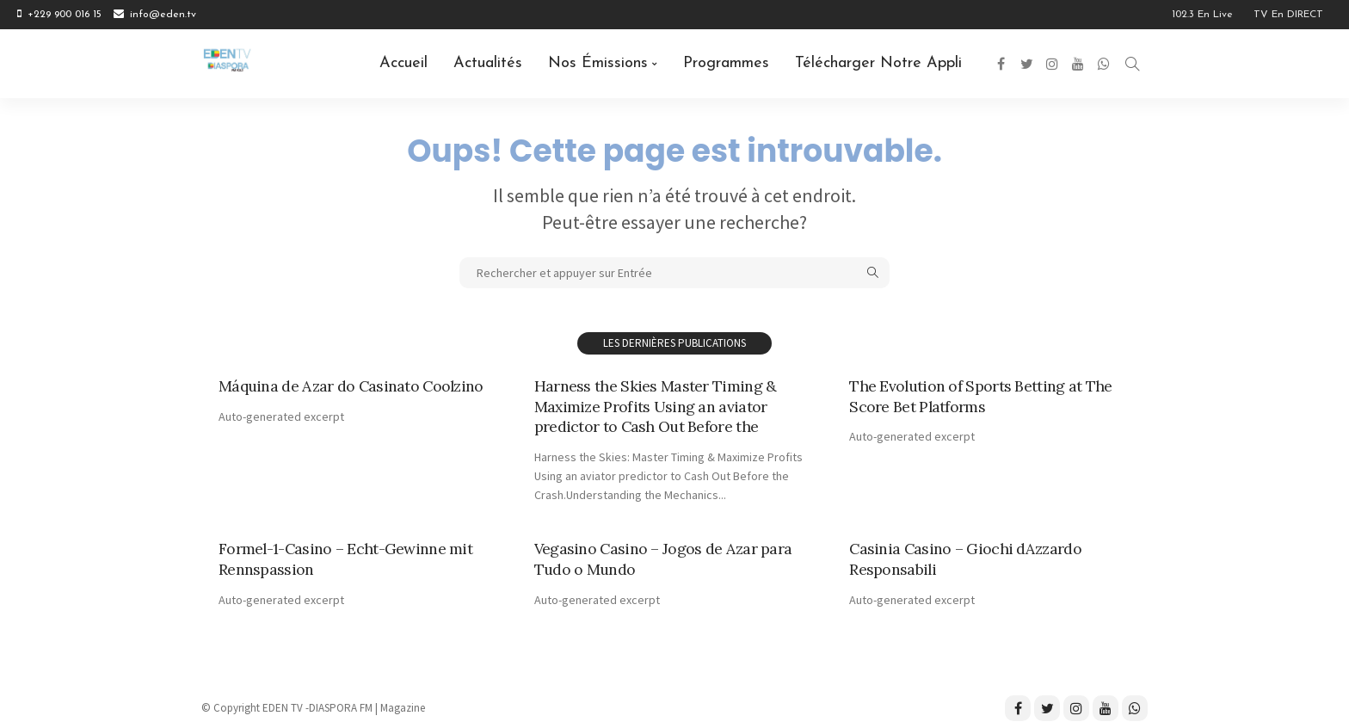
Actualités (487, 63)
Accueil (403, 63)
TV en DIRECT (1288, 14)
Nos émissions (598, 63)
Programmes (726, 63)
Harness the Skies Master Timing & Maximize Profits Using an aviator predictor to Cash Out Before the (653, 406)
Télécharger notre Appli (878, 63)
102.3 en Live (1202, 14)
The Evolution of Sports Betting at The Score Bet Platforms (979, 396)
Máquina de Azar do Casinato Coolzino (351, 386)
